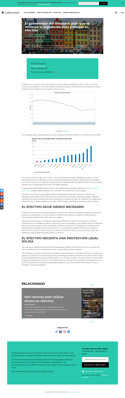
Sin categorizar (39, 36)
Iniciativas (57, 12)
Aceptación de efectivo (50, 39)
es (120, 12)
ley (53, 178)
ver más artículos (38, 66)
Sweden (48, 41)
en (123, 12)
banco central (79, 39)
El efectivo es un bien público (42, 34)
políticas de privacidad (44, 4)
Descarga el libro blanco (95, 365)
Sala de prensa (29, 12)
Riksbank (65, 131)
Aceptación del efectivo (67, 39)
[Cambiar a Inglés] (54, 72)
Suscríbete (103, 3)
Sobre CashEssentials (71, 12)
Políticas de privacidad (73, 392)
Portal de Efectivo (44, 12)
